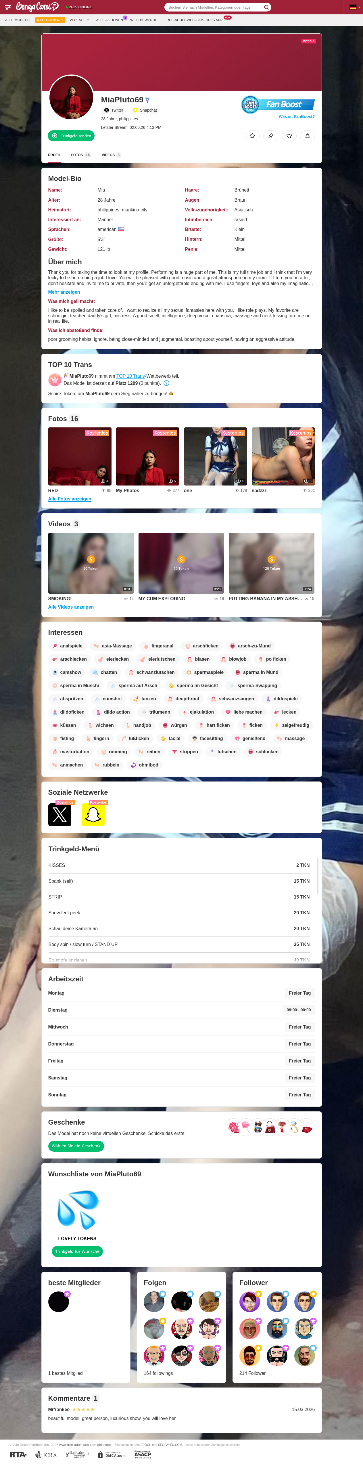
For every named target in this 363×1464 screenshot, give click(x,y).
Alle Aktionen (111, 19)
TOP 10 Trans (130, 376)
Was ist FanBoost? (297, 116)
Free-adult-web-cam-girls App (194, 19)
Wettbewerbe (143, 20)
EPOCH (146, 1444)
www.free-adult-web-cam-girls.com (85, 1444)
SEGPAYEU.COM (170, 1444)
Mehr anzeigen (64, 292)
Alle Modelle (18, 20)
